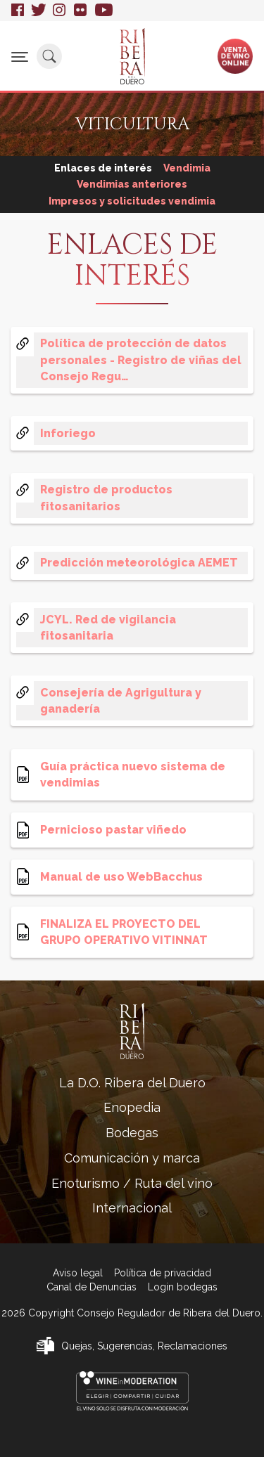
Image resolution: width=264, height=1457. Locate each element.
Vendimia (186, 168)
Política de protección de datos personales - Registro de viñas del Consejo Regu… (140, 359)
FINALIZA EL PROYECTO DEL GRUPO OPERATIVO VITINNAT (124, 932)
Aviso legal (78, 1272)
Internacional (132, 1207)
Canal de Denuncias (91, 1287)
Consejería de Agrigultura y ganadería (120, 700)
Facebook (17, 11)
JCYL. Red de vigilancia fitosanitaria (108, 627)
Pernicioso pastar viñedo (113, 829)
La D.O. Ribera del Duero (132, 1082)
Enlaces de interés (103, 168)
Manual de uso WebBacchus (121, 876)
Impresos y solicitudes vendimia (132, 201)
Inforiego (68, 433)
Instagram (60, 11)
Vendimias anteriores (132, 184)
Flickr (81, 11)
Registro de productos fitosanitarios (106, 497)
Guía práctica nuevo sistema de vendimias (132, 774)
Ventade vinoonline (235, 55)
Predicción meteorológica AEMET (139, 562)
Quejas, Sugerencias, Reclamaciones (144, 1346)
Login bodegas (183, 1287)
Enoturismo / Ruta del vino (132, 1183)
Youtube (104, 11)
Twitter (38, 11)
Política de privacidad (162, 1272)
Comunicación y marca (132, 1158)
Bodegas (132, 1132)
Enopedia (132, 1107)
